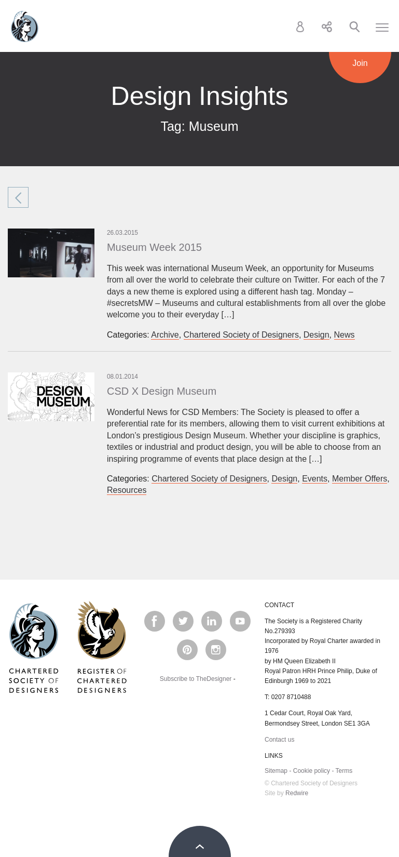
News (344, 334)
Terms (344, 770)
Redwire (296, 793)
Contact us (279, 739)
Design (316, 334)
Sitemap (276, 770)
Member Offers (359, 478)
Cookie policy (311, 770)
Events (314, 478)
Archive (164, 334)
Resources (126, 490)
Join (359, 63)
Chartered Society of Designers (24, 26)
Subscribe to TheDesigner (196, 678)
